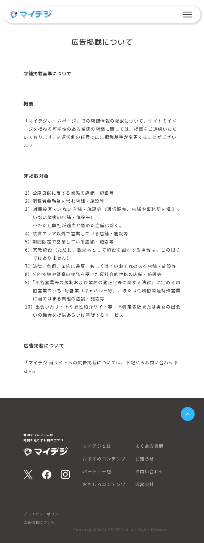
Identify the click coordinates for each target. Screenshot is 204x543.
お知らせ (144, 459)
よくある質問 (149, 446)
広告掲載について (39, 521)
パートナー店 (97, 471)
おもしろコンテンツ (104, 484)
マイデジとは (97, 446)
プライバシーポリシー (43, 513)
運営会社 (144, 484)
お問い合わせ (149, 471)
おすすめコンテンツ (104, 459)
